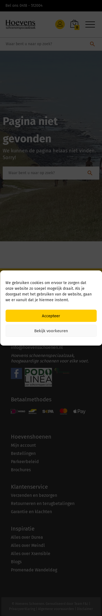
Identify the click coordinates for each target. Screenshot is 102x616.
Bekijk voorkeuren (51, 330)
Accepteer (51, 315)
